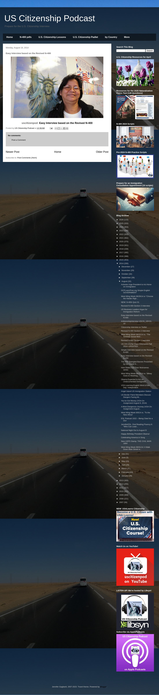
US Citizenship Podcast (49, 18)
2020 (121, 241)
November (126, 270)
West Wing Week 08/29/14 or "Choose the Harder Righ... (137, 297)
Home (9, 37)
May (124, 461)
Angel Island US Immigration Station (136, 391)
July (123, 454)
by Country (111, 37)
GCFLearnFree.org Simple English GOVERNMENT (135, 291)
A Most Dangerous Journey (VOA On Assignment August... (136, 408)
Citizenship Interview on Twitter (134, 327)
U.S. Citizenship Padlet (85, 37)
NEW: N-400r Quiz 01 (130, 302)
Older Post (102, 151)
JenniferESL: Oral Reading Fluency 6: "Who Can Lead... (136, 425)
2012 (121, 484)
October (125, 274)
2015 (121, 260)
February (126, 472)
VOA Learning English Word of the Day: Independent (135, 386)
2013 (121, 480)
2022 (121, 234)
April (124, 465)
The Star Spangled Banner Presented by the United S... (136, 363)
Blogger (103, 687)
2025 (121, 223)
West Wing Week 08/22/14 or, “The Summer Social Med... (135, 335)
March (124, 468)
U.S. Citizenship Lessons (52, 37)
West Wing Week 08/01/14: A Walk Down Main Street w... (135, 448)
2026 (121, 220)
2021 (121, 238)
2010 (121, 491)
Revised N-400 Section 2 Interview (135, 331)
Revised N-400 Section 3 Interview (135, 306)
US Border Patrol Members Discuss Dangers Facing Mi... (136, 396)
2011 (121, 488)
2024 (121, 227)
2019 (121, 245)
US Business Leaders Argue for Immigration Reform (134, 310)
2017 (121, 252)
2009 (121, 495)
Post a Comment (19, 140)
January (125, 476)
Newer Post (12, 151)
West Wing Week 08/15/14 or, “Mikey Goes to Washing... (136, 374)
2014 (121, 263)
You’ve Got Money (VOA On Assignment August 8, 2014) (134, 402)
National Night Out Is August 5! (134, 430)
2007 (121, 502)
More (127, 37)
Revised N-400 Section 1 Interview (135, 340)
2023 (121, 231)
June (124, 457)
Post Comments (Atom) (27, 158)
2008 (121, 499)
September (126, 277)
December (126, 267)
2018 (121, 249)
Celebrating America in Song (133, 437)
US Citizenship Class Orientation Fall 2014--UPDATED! (136, 345)
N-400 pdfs (26, 37)
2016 (121, 256)
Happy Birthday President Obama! (135, 434)
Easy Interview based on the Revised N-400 (66, 123)
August (125, 281)
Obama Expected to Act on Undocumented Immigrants (133, 380)
